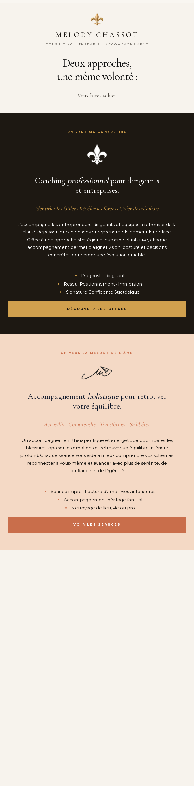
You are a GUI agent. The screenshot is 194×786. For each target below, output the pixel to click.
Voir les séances (97, 524)
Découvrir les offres (97, 309)
